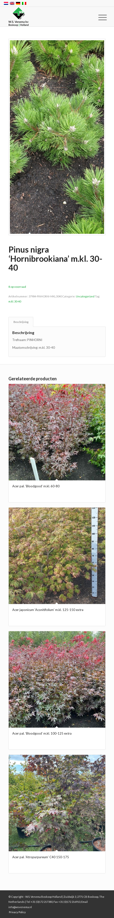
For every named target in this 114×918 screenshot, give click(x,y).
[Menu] (99, 17)
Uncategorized (85, 296)
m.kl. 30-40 (14, 301)
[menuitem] (99, 17)
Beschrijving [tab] (20, 321)
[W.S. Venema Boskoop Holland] (47, 17)
